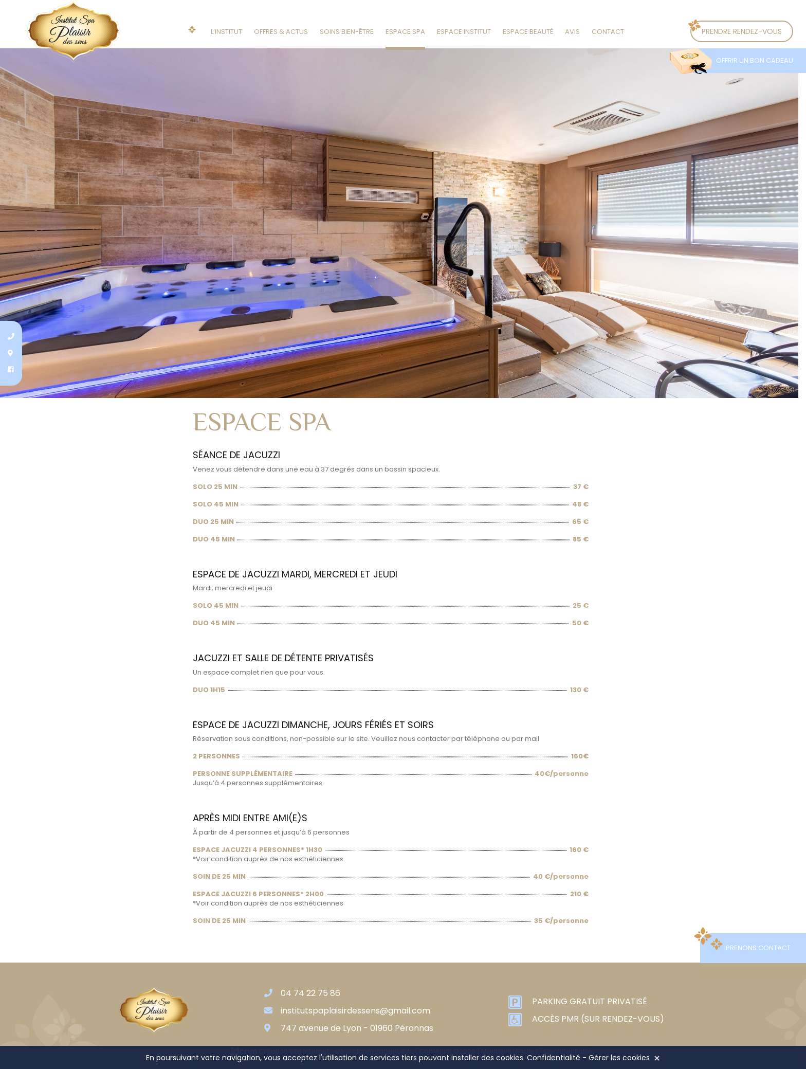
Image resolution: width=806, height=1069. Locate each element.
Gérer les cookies (619, 1058)
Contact (608, 32)
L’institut (226, 32)
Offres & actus (281, 32)
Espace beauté (528, 32)
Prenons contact (758, 948)
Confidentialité (553, 1058)
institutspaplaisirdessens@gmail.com (355, 1011)
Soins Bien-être (347, 32)
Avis (572, 32)
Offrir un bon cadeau (754, 60)
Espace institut (464, 32)
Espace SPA (405, 32)
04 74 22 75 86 (310, 993)
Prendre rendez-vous (742, 31)
